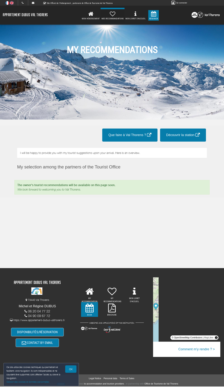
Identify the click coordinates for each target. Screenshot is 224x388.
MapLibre (208, 337)
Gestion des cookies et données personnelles (28, 381)
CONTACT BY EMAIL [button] (37, 344)
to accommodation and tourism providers (104, 385)
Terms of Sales (127, 379)
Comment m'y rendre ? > (196, 349)
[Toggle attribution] (216, 337)
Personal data (110, 379)
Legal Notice (95, 379)
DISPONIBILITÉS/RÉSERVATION (37, 332)
